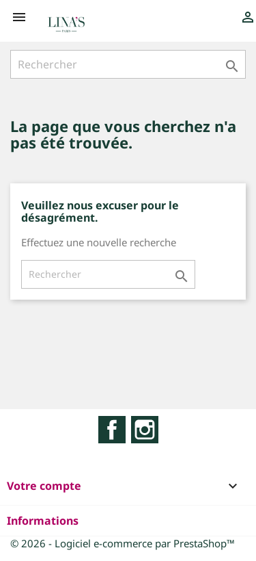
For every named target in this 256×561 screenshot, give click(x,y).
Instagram (144, 429)
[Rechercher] (128, 64)
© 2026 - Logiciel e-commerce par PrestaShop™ (122, 543)
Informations (43, 520)
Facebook (112, 429)
